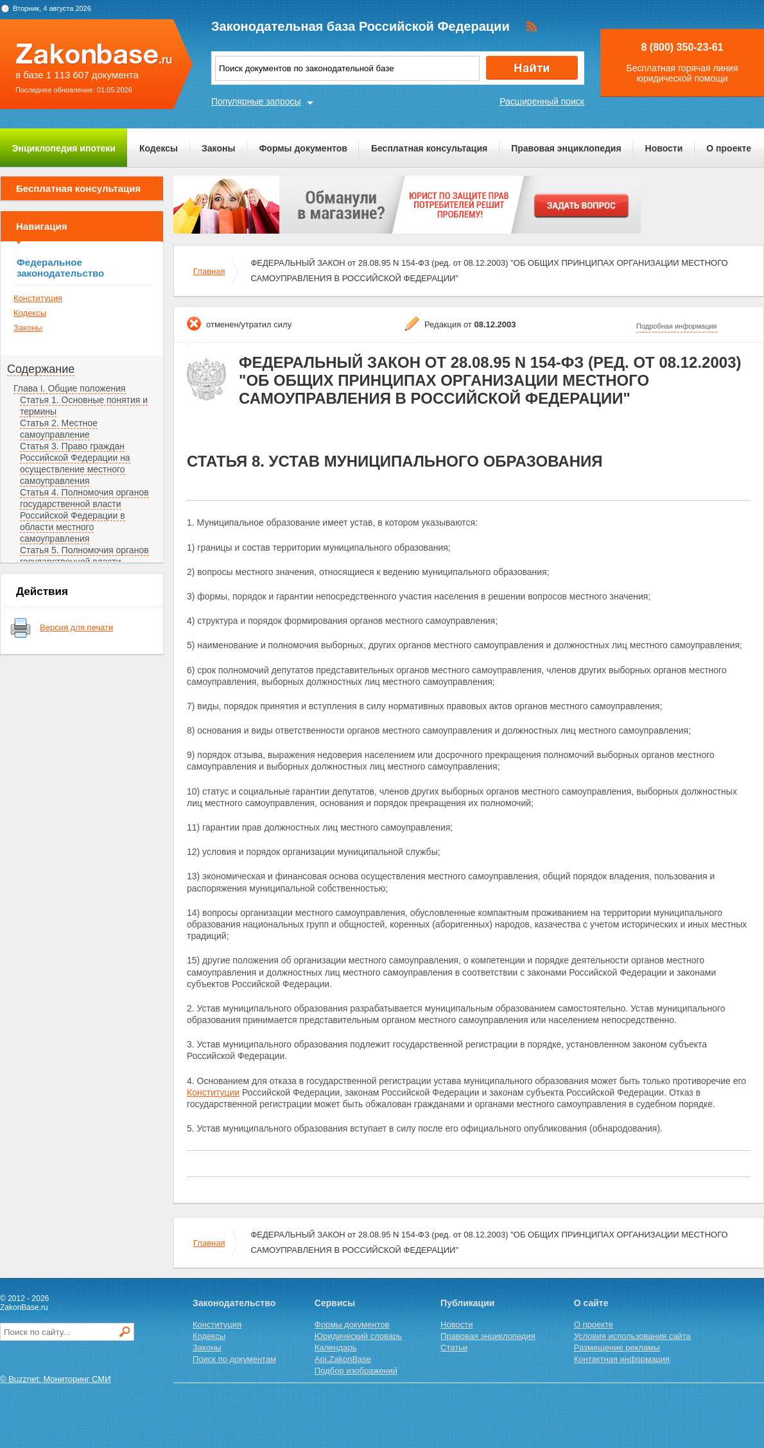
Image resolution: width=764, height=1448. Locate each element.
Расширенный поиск (541, 101)
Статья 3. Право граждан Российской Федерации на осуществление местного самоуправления (75, 463)
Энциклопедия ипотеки (64, 148)
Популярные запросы (256, 101)
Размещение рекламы (617, 1347)
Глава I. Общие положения (69, 388)
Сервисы (335, 1303)
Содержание (40, 369)
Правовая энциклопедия (566, 148)
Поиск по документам (234, 1359)
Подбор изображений (356, 1370)
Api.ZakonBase (343, 1359)
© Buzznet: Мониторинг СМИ (55, 1379)
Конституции (213, 1092)
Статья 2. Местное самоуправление (59, 429)
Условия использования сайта (632, 1336)
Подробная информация (676, 326)
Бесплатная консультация (429, 148)
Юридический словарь (358, 1336)
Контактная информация (622, 1359)
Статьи (453, 1347)
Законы (218, 148)
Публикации (467, 1303)
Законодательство (234, 1303)
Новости (664, 148)
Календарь (336, 1347)
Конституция (37, 298)
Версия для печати (76, 627)
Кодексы (158, 148)
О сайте (591, 1303)
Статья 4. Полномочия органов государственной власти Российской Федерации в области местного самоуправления (84, 515)
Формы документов (303, 148)
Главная (209, 271)
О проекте (728, 148)
